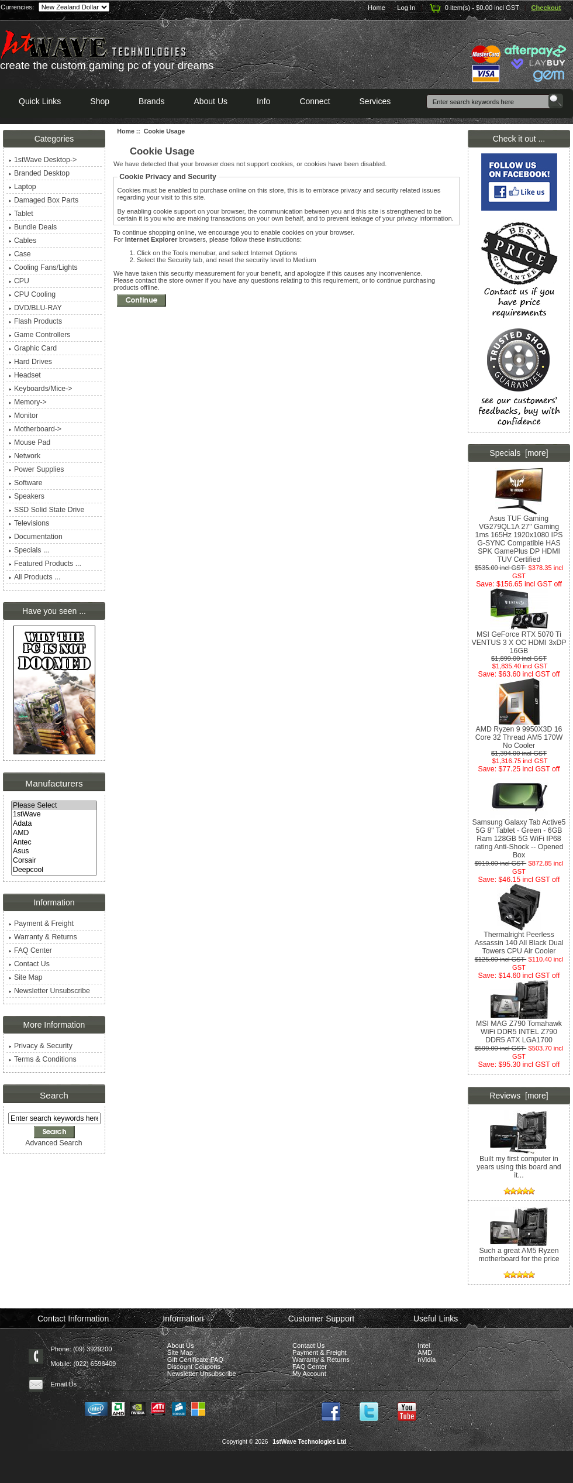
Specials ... (29, 550)
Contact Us (29, 964)
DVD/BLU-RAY (35, 308)
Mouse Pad (29, 442)
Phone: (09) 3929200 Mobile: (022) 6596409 (83, 1356)
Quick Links (40, 101)
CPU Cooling (32, 294)
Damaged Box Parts (43, 200)
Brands (151, 101)
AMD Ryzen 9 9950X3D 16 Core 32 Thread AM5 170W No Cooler (519, 734)
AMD (54, 833)
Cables (22, 240)
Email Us (63, 1384)
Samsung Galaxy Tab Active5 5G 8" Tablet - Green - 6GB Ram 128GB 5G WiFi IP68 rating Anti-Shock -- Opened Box (519, 835)
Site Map (26, 977)
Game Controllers (39, 335)
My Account (309, 1373)
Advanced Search (53, 1143)
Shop (99, 101)
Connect (314, 101)
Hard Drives (30, 362)
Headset (25, 375)
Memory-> (28, 402)
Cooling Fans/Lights (43, 267)
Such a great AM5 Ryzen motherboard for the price (518, 1260)
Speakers (26, 496)
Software (26, 483)
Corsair (54, 861)
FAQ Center (30, 950)
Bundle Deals (33, 227)
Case (20, 254)
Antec (54, 842)
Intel (423, 1345)
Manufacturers (53, 783)
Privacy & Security (41, 1046)
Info (263, 101)
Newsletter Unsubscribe (49, 991)
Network (24, 456)
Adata (54, 824)
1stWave (54, 814)
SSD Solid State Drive (46, 510)
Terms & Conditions (43, 1059)
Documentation (36, 537)
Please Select (54, 806)
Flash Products (35, 321)
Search (54, 1095)
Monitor (23, 415)
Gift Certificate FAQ (195, 1359)
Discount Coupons (193, 1366)
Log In (406, 7)
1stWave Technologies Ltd (309, 1442)
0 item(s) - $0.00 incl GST (473, 7)
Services (375, 101)
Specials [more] (518, 453)
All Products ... (34, 577)
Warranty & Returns (43, 937)
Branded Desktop (39, 173)
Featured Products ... (45, 563)
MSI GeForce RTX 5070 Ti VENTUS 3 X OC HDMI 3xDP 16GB (518, 639)
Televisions (29, 523)
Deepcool (54, 870)
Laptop (22, 187)
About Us (210, 101)
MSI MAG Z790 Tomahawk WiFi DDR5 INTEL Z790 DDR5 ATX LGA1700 (519, 1028)
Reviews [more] (518, 1095)
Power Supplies (36, 469)
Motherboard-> (35, 429)
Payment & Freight (41, 923)
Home (376, 7)
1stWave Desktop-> (43, 160)
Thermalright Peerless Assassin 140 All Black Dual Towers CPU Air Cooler (519, 939)
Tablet (21, 214)
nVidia (426, 1359)
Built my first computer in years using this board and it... (519, 1163)
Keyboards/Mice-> (41, 389)
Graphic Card (33, 348)
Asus (54, 851)
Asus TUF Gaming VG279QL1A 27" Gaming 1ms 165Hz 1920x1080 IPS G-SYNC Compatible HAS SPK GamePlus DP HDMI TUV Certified (519, 536)
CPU (19, 281)
